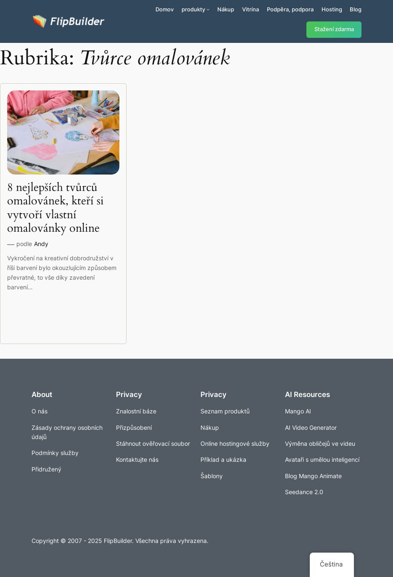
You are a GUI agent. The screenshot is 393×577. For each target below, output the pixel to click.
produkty (193, 9)
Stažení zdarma (334, 29)
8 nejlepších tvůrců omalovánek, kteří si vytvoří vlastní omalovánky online (55, 208)
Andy (41, 243)
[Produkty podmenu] (208, 9)
